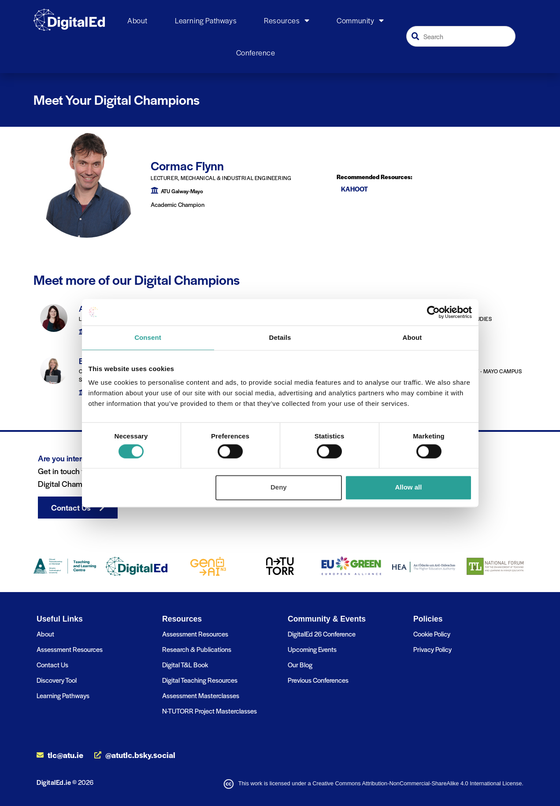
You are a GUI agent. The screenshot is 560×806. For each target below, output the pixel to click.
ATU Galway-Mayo (182, 191)
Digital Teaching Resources (199, 680)
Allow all (408, 487)
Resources (286, 20)
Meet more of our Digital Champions (136, 279)
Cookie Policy (431, 633)
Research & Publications (196, 649)
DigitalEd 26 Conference (322, 633)
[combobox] (460, 36)
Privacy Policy (432, 649)
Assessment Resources (70, 649)
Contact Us (52, 664)
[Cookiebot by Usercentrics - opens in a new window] (433, 312)
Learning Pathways (206, 20)
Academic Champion (177, 204)
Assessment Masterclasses (200, 695)
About (137, 20)
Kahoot (354, 188)
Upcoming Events (312, 649)
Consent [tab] (147, 337)
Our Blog (300, 664)
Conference (255, 52)
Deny (279, 487)
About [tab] (412, 337)
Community (360, 20)
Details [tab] (280, 337)
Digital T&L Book (185, 664)
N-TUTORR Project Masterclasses (209, 710)
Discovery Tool (57, 680)
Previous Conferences (318, 680)
